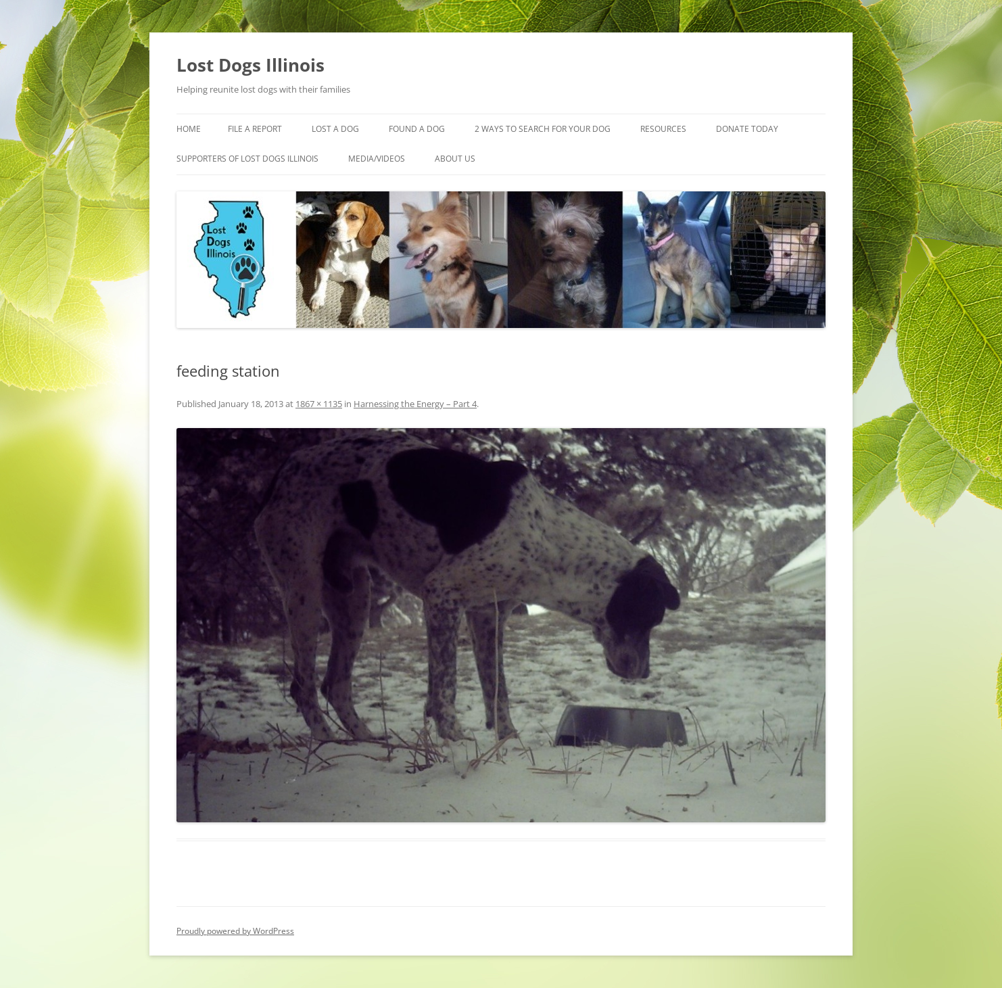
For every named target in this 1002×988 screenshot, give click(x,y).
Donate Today (747, 129)
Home (188, 129)
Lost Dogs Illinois (250, 65)
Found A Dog (417, 129)
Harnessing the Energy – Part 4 (415, 404)
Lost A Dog (335, 129)
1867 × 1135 (318, 404)
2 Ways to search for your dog (543, 129)
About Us (455, 158)
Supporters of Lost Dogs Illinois (247, 158)
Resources (663, 129)
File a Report (255, 129)
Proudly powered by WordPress (235, 931)
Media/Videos (376, 158)
